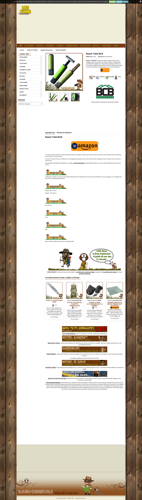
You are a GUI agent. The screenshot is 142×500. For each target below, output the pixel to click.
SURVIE (116, 45)
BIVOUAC (96, 45)
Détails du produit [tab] (64, 133)
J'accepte (112, 1)
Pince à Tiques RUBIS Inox (54, 301)
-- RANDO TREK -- (24, 54)
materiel (84, 343)
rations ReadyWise (101, 389)
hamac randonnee (113, 354)
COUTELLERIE (23, 82)
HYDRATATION (85, 45)
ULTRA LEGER (29, 45)
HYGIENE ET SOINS (71, 45)
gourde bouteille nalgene (110, 378)
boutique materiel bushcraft (109, 382)
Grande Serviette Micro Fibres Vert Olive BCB (114, 304)
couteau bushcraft (111, 343)
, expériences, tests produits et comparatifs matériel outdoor (75, 378)
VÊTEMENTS (23, 95)
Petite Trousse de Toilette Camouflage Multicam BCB (74, 304)
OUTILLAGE (22, 73)
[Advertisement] (71, 30)
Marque (100, 56)
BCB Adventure (107, 56)
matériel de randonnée (100, 334)
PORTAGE (39, 45)
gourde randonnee (85, 386)
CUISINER (60, 45)
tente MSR (89, 380)
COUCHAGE (49, 45)
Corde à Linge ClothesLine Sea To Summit (95, 304)
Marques (21, 100)
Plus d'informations (122, 1)
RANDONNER (106, 45)
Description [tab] (50, 133)
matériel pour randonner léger (85, 272)
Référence (89, 56)
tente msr (114, 384)
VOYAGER (22, 79)
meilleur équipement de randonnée (82, 358)
